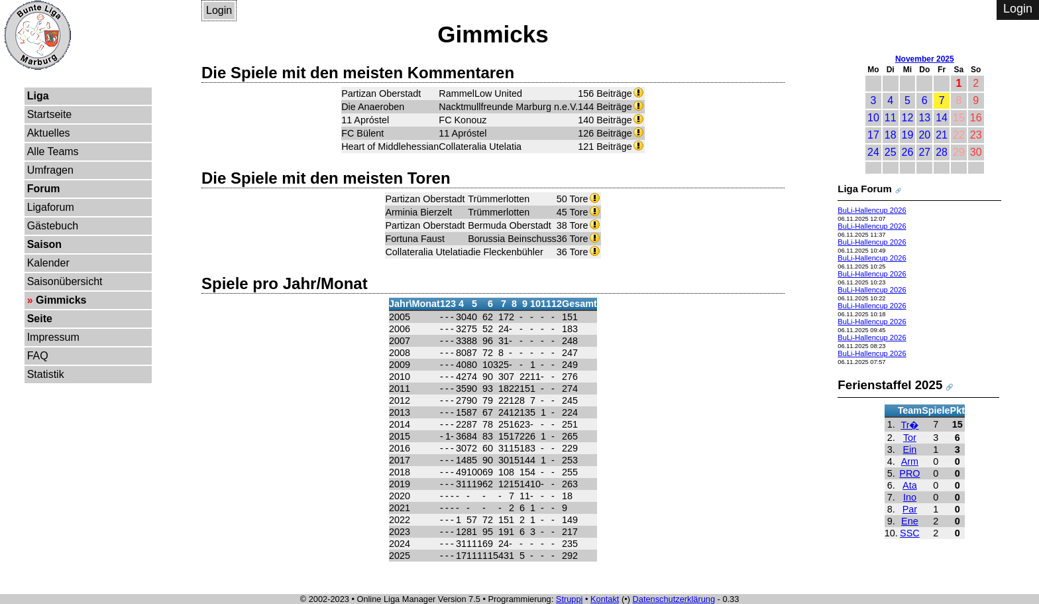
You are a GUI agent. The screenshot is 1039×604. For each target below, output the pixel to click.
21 (942, 135)
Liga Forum (865, 188)
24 (873, 152)
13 (924, 117)
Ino (909, 497)
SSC (910, 533)
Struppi (569, 599)
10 (873, 117)
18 (891, 135)
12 (908, 117)
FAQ (37, 355)
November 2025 (924, 59)
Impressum (53, 337)
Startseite (49, 114)
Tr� (909, 425)
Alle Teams (53, 151)
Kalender (48, 263)
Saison (44, 244)
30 (976, 152)
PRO (909, 473)
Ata (909, 485)
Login (219, 10)
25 (891, 152)
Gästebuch (52, 225)
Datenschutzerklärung (674, 599)
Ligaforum (50, 207)
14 (942, 117)
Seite (39, 318)
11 (891, 117)
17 (873, 135)
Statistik (45, 374)
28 (942, 152)
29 (959, 152)
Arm (909, 461)
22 (959, 135)
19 (908, 135)
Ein (910, 449)
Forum (43, 188)
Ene (909, 521)
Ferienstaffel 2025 (890, 385)
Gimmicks (61, 300)
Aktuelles (48, 133)
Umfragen (50, 170)
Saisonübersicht (65, 281)
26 (908, 152)
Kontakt (604, 599)
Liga (38, 95)
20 (924, 135)
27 (924, 152)
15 (959, 117)
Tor (909, 437)
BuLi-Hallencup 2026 (872, 210)
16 (976, 117)
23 (976, 135)
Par (909, 509)
